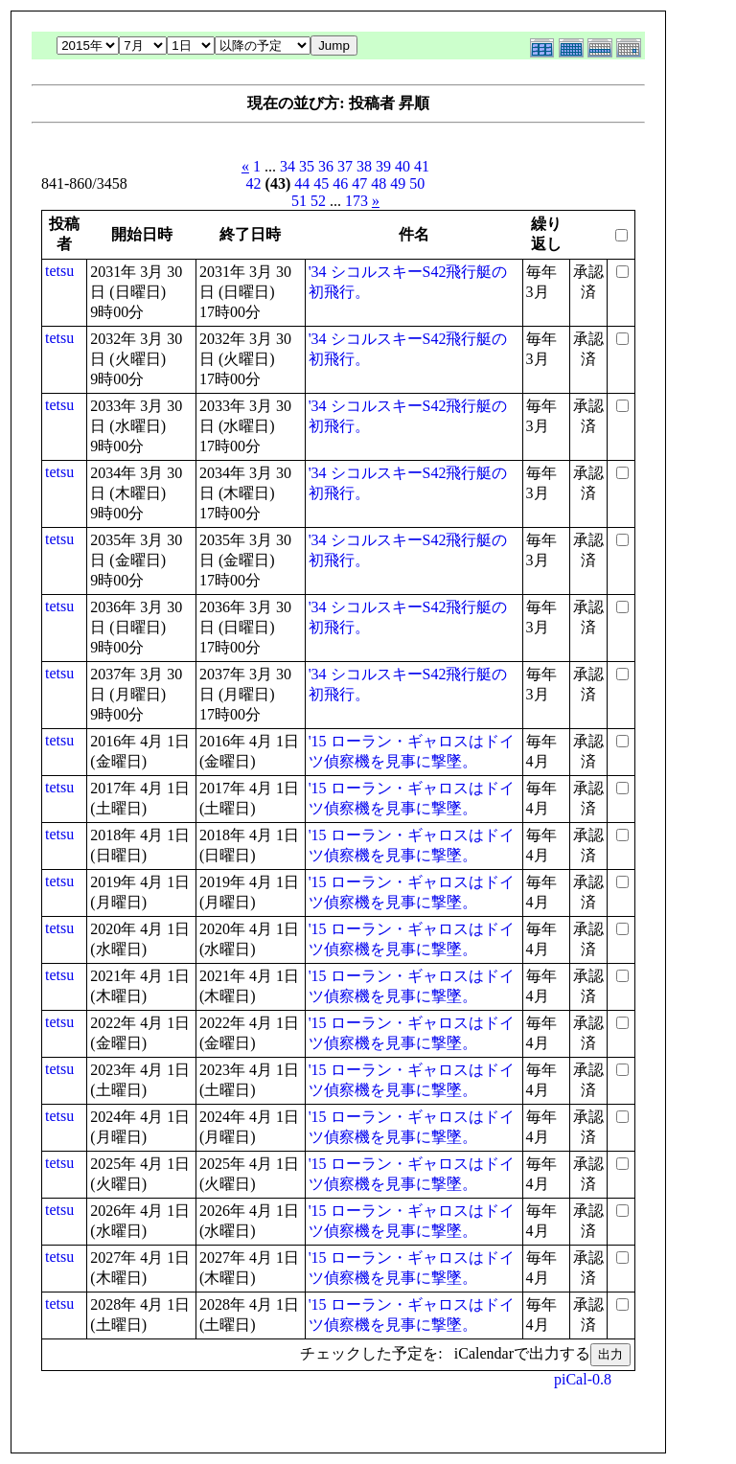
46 (340, 183)
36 (326, 166)
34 (287, 166)
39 (383, 166)
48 (378, 183)
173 (356, 201)
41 (421, 166)
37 (345, 166)
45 (321, 183)
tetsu (59, 271)
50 (417, 183)
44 (302, 183)
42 (254, 183)
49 (397, 183)
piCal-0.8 (582, 1379)
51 (299, 201)
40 (402, 166)
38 (364, 166)
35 (306, 166)
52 (318, 201)
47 (359, 183)
